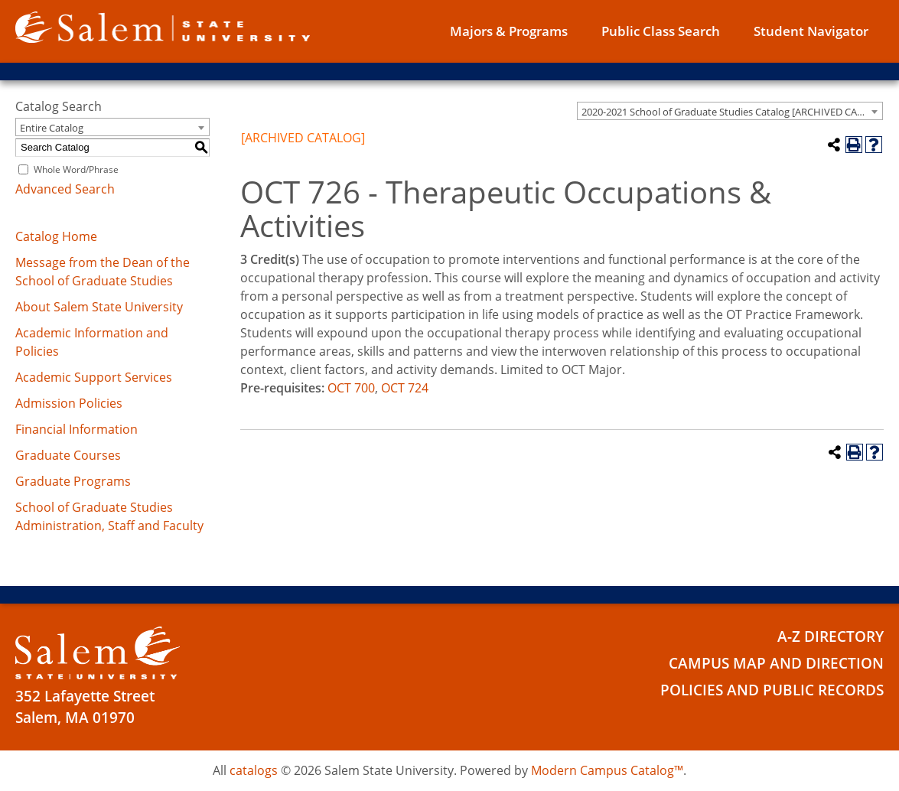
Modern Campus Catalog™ (607, 770)
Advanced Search (65, 189)
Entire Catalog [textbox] (51, 128)
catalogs (254, 770)
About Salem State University (99, 306)
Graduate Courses (68, 455)
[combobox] (730, 111)
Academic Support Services (93, 377)
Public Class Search (660, 31)
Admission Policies (68, 403)
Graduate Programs (73, 481)
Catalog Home (56, 236)
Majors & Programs (509, 31)
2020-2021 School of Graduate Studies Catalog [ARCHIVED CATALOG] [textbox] (731, 112)
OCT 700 (351, 387)
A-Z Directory (830, 636)
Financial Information (76, 429)
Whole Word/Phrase (76, 169)
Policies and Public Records (772, 690)
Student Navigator (811, 31)
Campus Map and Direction (776, 663)
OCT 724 (404, 387)
